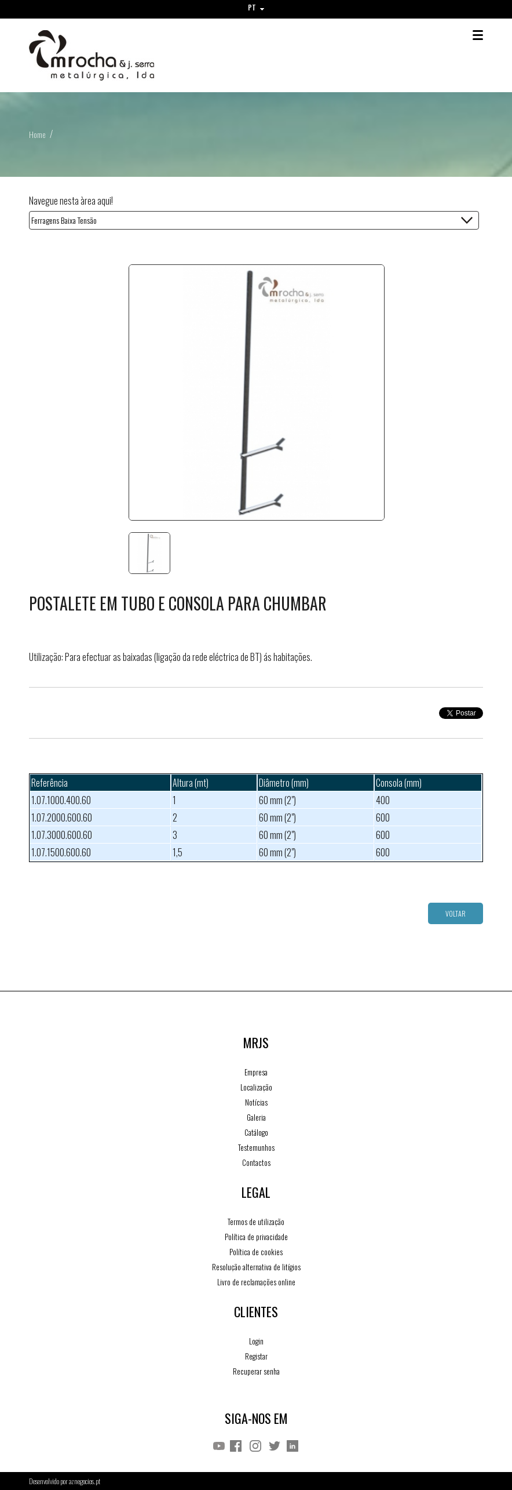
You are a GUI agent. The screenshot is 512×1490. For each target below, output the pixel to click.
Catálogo (256, 1132)
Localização (256, 1087)
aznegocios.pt (84, 1481)
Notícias (256, 1102)
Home (37, 134)
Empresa (256, 1072)
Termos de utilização (256, 1221)
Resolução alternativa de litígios (256, 1267)
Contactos (256, 1162)
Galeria (256, 1117)
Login (256, 1341)
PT (256, 7)
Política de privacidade (256, 1236)
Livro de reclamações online (256, 1282)
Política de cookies (256, 1252)
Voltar (455, 913)
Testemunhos (256, 1147)
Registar (256, 1356)
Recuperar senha (256, 1371)
